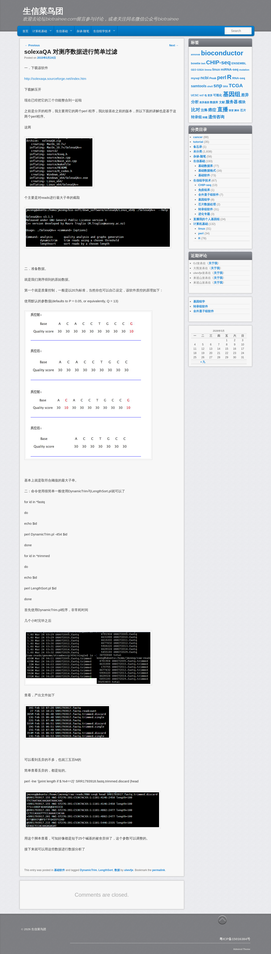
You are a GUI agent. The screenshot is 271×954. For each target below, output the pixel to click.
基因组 (231, 94)
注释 (204, 110)
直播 (222, 109)
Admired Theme (241, 949)
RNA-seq (238, 78)
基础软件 (59, 870)
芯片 (243, 110)
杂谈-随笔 (83, 31)
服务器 (231, 101)
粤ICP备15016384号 (234, 939)
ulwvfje (128, 870)
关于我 (213, 263)
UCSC (195, 95)
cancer (198, 137)
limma (208, 69)
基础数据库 (205, 166)
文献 (222, 102)
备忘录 (197, 146)
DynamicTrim (88, 870)
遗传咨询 (216, 116)
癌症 (212, 110)
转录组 (196, 117)
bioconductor (222, 53)
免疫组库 (204, 190)
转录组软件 (205, 209)
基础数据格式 (207, 170)
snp (218, 85)
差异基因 (204, 102)
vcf (202, 95)
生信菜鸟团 (43, 11)
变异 (209, 95)
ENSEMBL (238, 63)
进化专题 (204, 214)
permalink (158, 870)
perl (221, 77)
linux (216, 69)
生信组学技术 (103, 32)
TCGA (236, 85)
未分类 (197, 151)
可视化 (217, 95)
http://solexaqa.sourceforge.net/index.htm (55, 79)
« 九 (202, 361)
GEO (193, 69)
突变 (231, 110)
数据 (117, 870)
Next (173, 45)
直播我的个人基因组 (206, 219)
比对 (195, 109)
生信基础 (63, 32)
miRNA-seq (230, 69)
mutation (244, 69)
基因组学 (204, 199)
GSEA (200, 69)
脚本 (236, 110)
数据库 (214, 102)
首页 (25, 31)
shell (210, 86)
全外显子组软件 (208, 194)
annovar (195, 54)
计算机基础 (41, 32)
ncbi (204, 78)
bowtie (196, 63)
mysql (195, 78)
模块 (242, 102)
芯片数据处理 (207, 204)
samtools (199, 86)
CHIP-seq (218, 62)
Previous (32, 45)
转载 (205, 117)
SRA (225, 86)
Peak (212, 78)
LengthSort (105, 870)
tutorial (198, 141)
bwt (203, 63)
